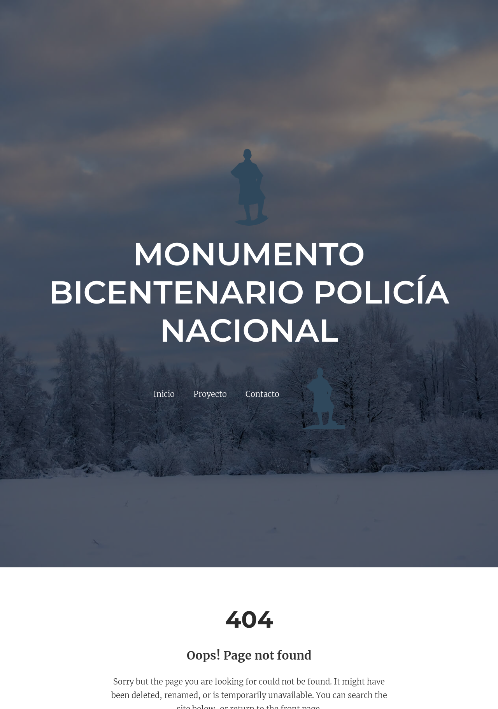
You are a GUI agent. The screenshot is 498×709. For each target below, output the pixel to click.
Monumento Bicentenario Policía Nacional (249, 292)
